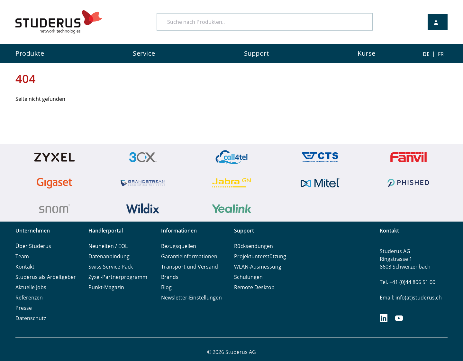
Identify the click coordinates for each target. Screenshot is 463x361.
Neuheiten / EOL (108, 246)
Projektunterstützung (260, 256)
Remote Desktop (254, 287)
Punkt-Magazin (106, 287)
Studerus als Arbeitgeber (45, 276)
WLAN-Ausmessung (257, 266)
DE (426, 54)
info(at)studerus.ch (418, 297)
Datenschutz (30, 318)
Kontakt (24, 266)
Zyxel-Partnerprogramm (117, 276)
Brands (169, 276)
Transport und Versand (189, 266)
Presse (23, 307)
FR (441, 54)
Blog (166, 287)
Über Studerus (33, 246)
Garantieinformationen (189, 256)
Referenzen (29, 297)
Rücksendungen (253, 246)
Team (22, 256)
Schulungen (248, 276)
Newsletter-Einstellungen (191, 297)
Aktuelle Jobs (30, 287)
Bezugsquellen (178, 246)
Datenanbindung (109, 256)
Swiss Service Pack (110, 266)
